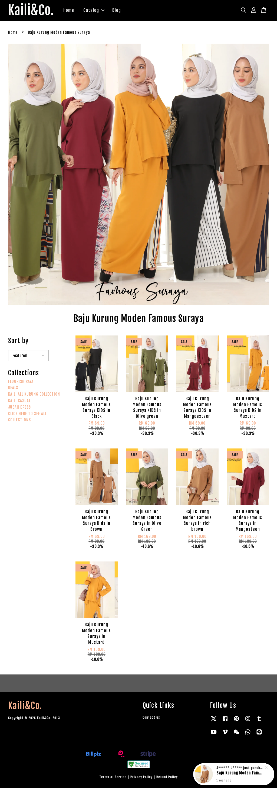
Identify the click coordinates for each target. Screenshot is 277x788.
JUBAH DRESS (19, 407)
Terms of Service (113, 777)
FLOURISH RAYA (21, 381)
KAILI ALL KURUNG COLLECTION (34, 394)
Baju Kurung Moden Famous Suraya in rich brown (240, 773)
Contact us (151, 717)
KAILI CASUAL (19, 400)
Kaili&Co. (31, 10)
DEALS (13, 387)
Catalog (93, 10)
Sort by (18, 341)
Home (68, 10)
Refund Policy (167, 777)
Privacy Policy (141, 777)
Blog (116, 10)
